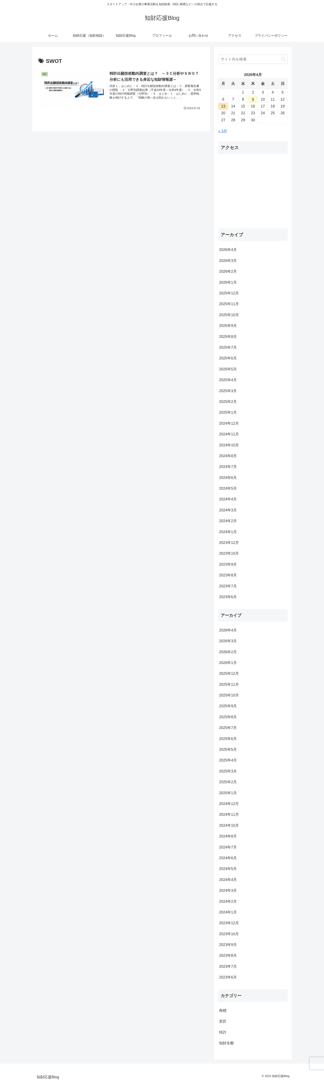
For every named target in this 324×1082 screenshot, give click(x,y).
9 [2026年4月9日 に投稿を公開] (253, 99)
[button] (283, 59)
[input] (253, 59)
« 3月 (222, 131)
